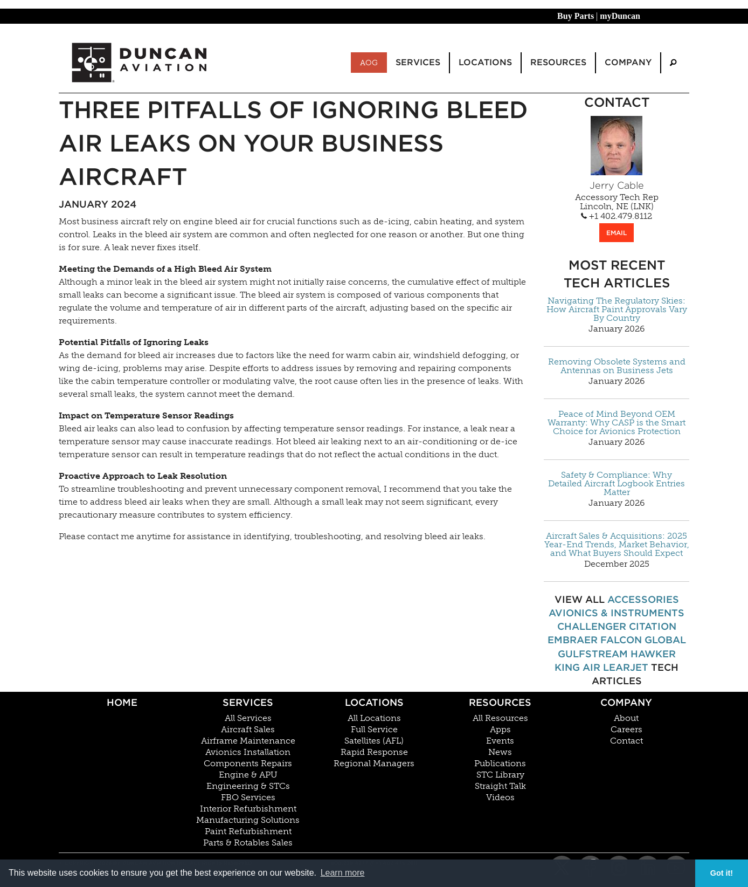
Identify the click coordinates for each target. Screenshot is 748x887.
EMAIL (616, 233)
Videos (500, 797)
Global (665, 639)
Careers (626, 729)
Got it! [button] (721, 873)
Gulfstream (593, 653)
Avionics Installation (247, 752)
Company (626, 702)
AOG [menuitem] (369, 62)
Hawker (653, 653)
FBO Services (248, 797)
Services (248, 702)
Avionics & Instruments (616, 612)
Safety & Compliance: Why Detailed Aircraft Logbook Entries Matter (616, 484)
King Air (577, 667)
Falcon (621, 639)
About (626, 718)
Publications (500, 763)
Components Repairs (248, 763)
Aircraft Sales (248, 729)
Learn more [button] (343, 872)
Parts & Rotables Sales (248, 842)
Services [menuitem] (418, 62)
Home (122, 702)
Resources (500, 702)
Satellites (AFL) (374, 741)
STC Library (500, 775)
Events (500, 741)
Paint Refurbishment (248, 831)
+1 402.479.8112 (616, 216)
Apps (500, 729)
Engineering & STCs (248, 786)
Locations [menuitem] (485, 62)
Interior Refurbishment (248, 809)
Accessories (643, 599)
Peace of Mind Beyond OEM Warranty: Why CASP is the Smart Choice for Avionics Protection (616, 423)
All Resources (500, 718)
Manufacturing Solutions (248, 820)
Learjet (625, 667)
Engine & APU (248, 775)
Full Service (374, 729)
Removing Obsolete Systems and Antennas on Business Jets (616, 366)
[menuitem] (673, 62)
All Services (248, 718)
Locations (374, 702)
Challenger (591, 626)
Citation (652, 626)
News (500, 752)
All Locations (374, 718)
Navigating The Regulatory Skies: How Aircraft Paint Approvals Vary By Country (616, 309)
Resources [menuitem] (558, 62)
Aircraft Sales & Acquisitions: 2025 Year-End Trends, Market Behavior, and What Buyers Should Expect (616, 545)
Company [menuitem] (628, 62)
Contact (626, 741)
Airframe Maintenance (248, 741)
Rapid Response (374, 752)
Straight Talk (500, 786)
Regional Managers (374, 763)
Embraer (573, 639)
